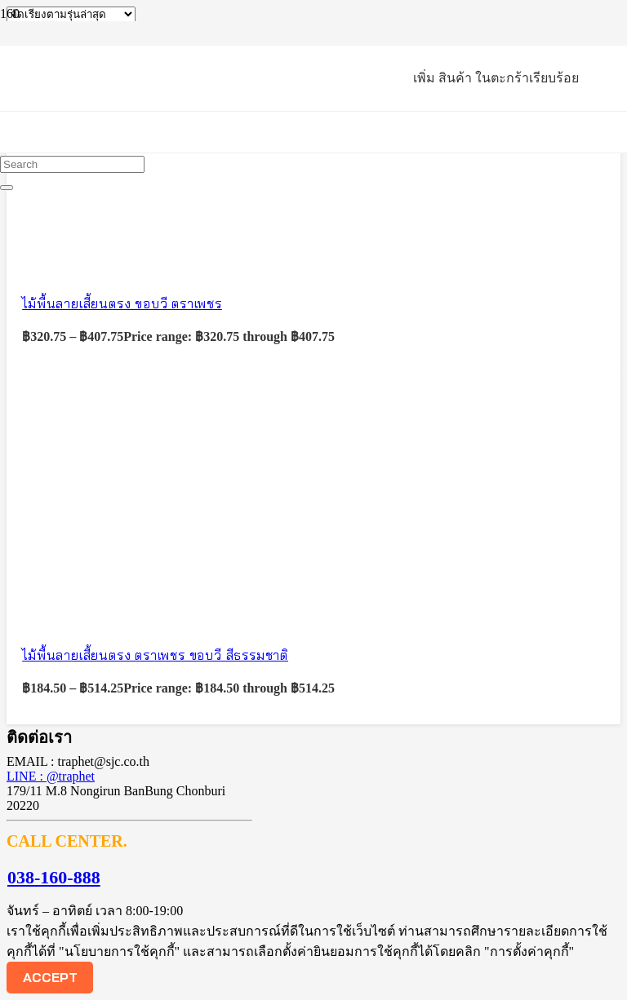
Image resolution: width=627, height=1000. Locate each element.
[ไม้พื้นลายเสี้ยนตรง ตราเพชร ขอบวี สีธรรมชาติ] (129, 613)
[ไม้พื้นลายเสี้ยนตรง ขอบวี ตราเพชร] (129, 262)
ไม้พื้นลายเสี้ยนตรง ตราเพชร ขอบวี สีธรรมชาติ (155, 655)
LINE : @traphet (51, 776)
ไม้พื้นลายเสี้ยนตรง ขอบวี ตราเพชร (122, 303)
